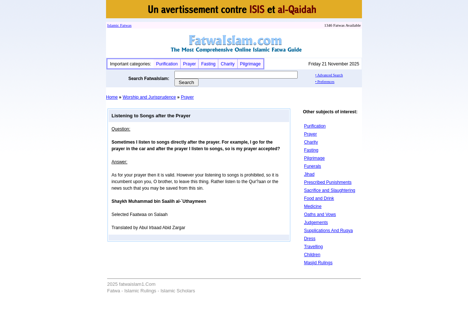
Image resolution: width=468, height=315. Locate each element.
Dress (309, 238)
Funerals (312, 166)
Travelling (313, 246)
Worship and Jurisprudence (149, 97)
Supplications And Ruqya (328, 230)
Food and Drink (319, 198)
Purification (167, 64)
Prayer (189, 64)
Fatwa (124, 25)
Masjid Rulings (318, 262)
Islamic (113, 25)
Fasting (208, 64)
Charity (228, 64)
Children (312, 254)
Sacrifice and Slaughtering (329, 190)
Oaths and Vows (320, 214)
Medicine (312, 206)
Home (112, 97)
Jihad (309, 174)
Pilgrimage (250, 64)
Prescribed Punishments (327, 182)
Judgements (316, 222)
